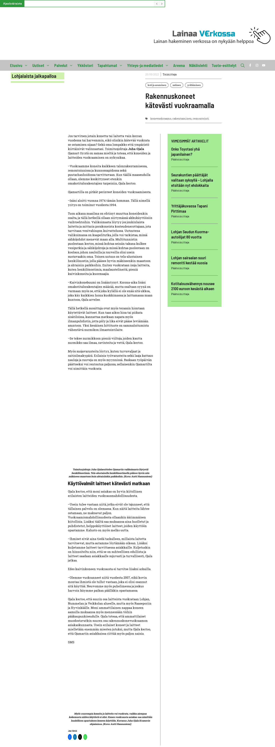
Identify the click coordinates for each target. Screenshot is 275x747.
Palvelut (64, 65)
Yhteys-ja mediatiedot (149, 65)
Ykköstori (85, 65)
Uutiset (42, 65)
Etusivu (20, 65)
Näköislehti (198, 65)
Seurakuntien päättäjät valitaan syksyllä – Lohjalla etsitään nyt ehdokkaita (192, 179)
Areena (179, 65)
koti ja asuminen (157, 85)
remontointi (201, 118)
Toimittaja (170, 74)
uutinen (177, 85)
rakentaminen (182, 118)
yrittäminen (194, 85)
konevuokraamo (160, 118)
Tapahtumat (111, 65)
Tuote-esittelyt (224, 65)
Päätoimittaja (180, 159)
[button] (243, 65)
